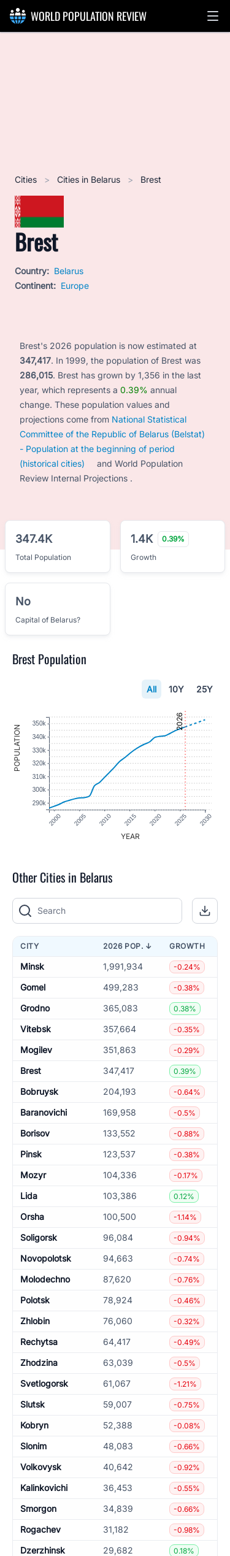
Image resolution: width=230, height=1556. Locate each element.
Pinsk (31, 1154)
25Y (204, 689)
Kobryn (34, 1425)
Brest (30, 1071)
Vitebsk (35, 1029)
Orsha (32, 1217)
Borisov (35, 1134)
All (151, 689)
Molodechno (45, 1279)
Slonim (33, 1446)
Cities (27, 179)
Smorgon (38, 1509)
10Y (176, 689)
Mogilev (36, 1050)
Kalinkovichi (43, 1488)
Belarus (68, 271)
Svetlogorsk (44, 1384)
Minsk (32, 967)
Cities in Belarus (90, 179)
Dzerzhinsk (42, 1551)
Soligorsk (38, 1238)
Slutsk (32, 1405)
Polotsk (35, 1300)
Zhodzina (39, 1363)
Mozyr (33, 1175)
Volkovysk (40, 1467)
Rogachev (40, 1530)
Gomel (32, 988)
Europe (75, 285)
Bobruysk (39, 1092)
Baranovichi (43, 1113)
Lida (28, 1196)
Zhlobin (35, 1321)
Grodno (35, 1008)
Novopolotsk (45, 1259)
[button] (213, 16)
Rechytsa (39, 1342)
